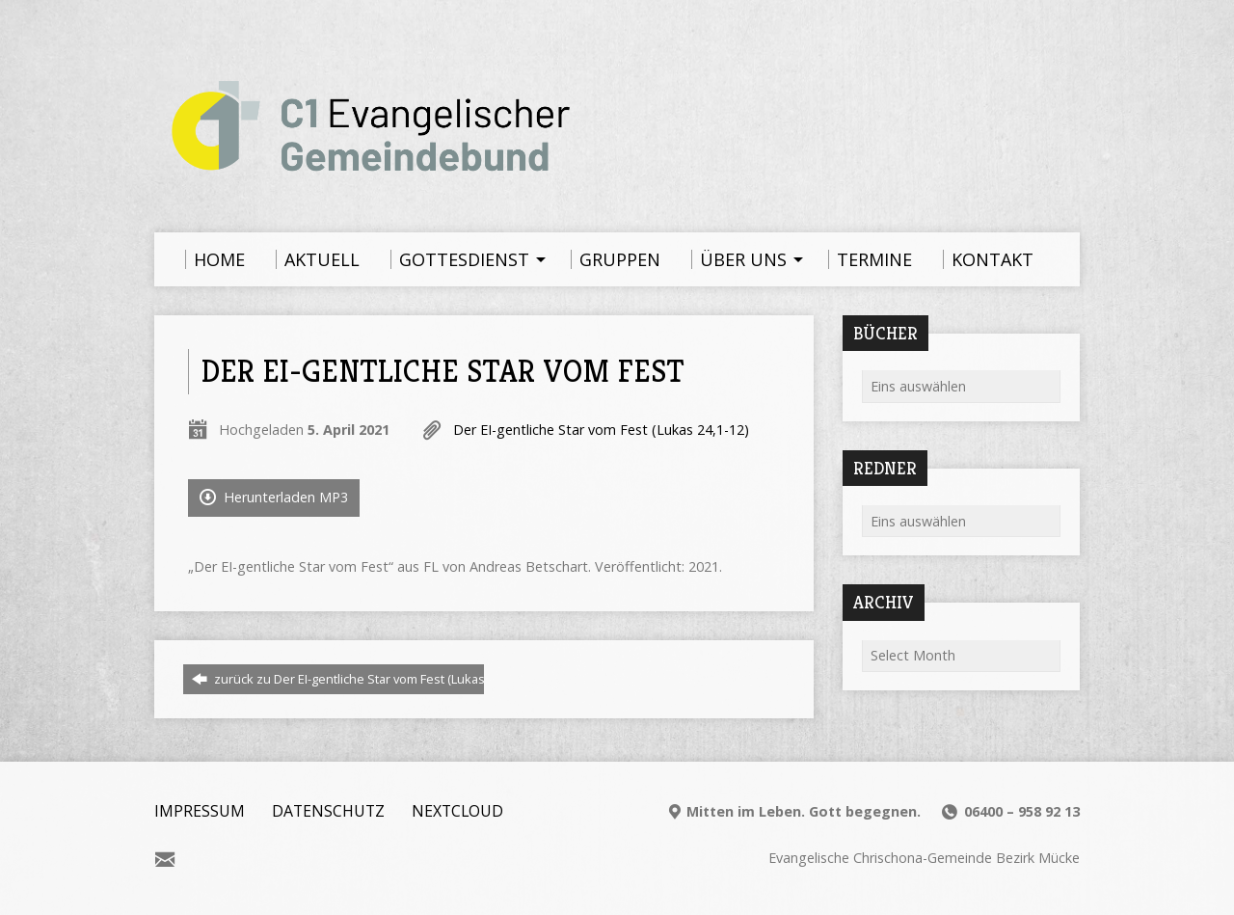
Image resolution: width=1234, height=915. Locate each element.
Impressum (199, 810)
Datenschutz (328, 810)
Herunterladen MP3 (274, 497)
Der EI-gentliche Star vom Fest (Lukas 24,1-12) (601, 429)
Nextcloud (457, 810)
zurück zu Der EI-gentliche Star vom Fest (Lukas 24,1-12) (361, 678)
